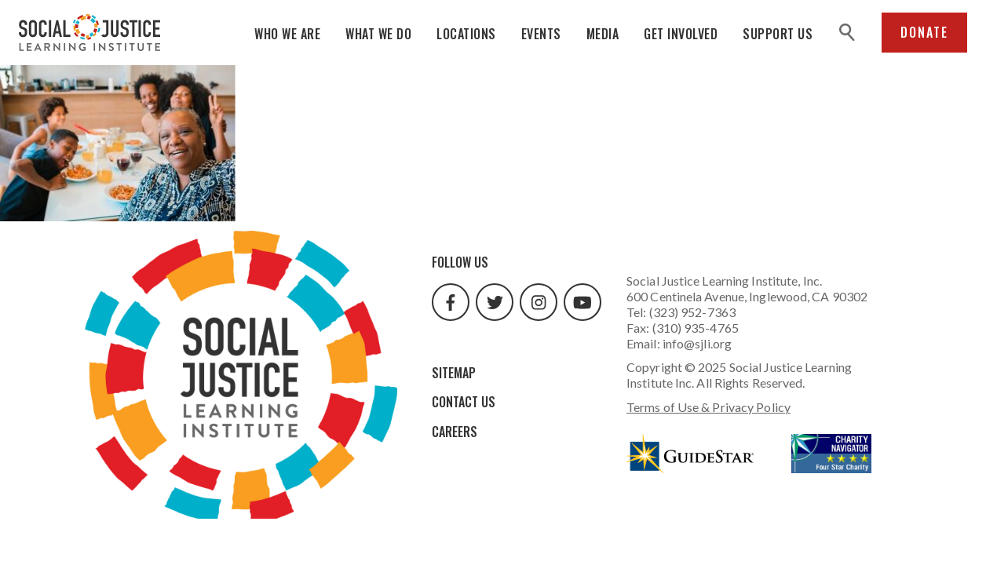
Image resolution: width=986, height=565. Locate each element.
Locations (466, 33)
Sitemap (454, 372)
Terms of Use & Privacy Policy (708, 406)
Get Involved (681, 33)
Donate (924, 32)
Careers (454, 431)
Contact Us (463, 401)
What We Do (378, 33)
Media (602, 33)
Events (541, 33)
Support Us (778, 33)
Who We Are (287, 33)
